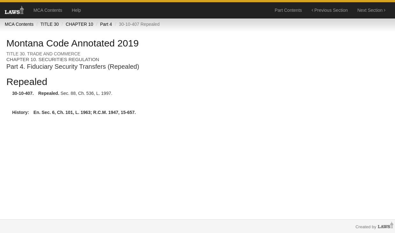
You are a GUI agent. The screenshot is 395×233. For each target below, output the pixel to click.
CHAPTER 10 (79, 24)
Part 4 (106, 24)
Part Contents (288, 10)
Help (76, 10)
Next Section (371, 10)
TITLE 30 (49, 24)
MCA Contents (47, 10)
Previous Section (330, 10)
